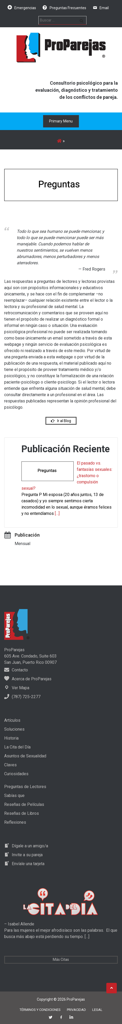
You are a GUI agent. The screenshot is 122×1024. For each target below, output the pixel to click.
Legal (97, 1010)
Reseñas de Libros (21, 813)
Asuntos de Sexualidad (25, 755)
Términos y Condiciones (40, 1010)
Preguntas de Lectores (25, 786)
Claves (10, 764)
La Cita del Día (17, 747)
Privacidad (76, 1010)
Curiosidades (16, 773)
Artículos (12, 720)
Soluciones (14, 729)
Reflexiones (15, 822)
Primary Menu (61, 121)
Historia (11, 738)
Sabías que (14, 795)
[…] (57, 513)
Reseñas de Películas (24, 804)
